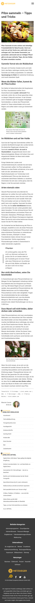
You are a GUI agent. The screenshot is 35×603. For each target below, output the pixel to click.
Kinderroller (6, 437)
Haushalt (27, 561)
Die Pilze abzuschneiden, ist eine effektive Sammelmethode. (17, 360)
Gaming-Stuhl (7, 433)
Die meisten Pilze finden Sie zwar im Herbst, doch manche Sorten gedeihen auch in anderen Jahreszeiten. (16, 131)
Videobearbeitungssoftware (22, 534)
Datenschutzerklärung (11, 549)
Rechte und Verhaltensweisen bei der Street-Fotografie (16, 477)
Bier (4, 444)
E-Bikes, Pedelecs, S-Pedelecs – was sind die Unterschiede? (15, 494)
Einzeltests (26, 546)
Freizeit (21, 561)
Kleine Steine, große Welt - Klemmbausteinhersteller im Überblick (14, 500)
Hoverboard (6, 415)
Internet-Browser (11, 531)
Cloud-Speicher (24, 528)
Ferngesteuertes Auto (9, 422)
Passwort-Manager (23, 531)
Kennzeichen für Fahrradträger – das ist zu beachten (15, 471)
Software (17, 564)
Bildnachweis (18, 552)
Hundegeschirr (7, 426)
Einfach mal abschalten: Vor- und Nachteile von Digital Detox (16, 465)
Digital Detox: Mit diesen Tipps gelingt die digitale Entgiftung (17, 459)
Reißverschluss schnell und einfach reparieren (16, 485)
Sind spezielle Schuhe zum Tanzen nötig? (15, 489)
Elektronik (14, 561)
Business (7, 561)
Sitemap (26, 552)
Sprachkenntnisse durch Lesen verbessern (15, 481)
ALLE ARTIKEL (7, 508)
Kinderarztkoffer (8, 429)
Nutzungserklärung (25, 549)
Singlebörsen (8, 534)
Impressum (9, 552)
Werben (19, 546)
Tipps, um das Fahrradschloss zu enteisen (15, 504)
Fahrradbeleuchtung (9, 418)
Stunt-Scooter (7, 441)
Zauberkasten (7, 448)
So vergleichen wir (10, 546)
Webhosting (17, 537)
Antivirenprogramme (12, 528)
